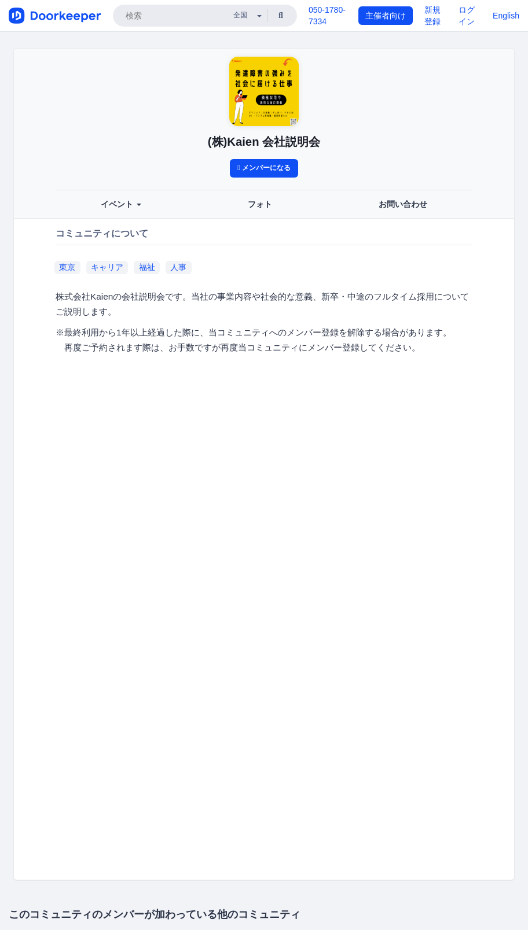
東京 (67, 267)
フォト (260, 204)
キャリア (107, 267)
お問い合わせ (403, 204)
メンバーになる (264, 168)
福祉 (147, 267)
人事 (178, 267)
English (506, 15)
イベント (121, 204)
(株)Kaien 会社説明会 (264, 141)
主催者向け (385, 15)
